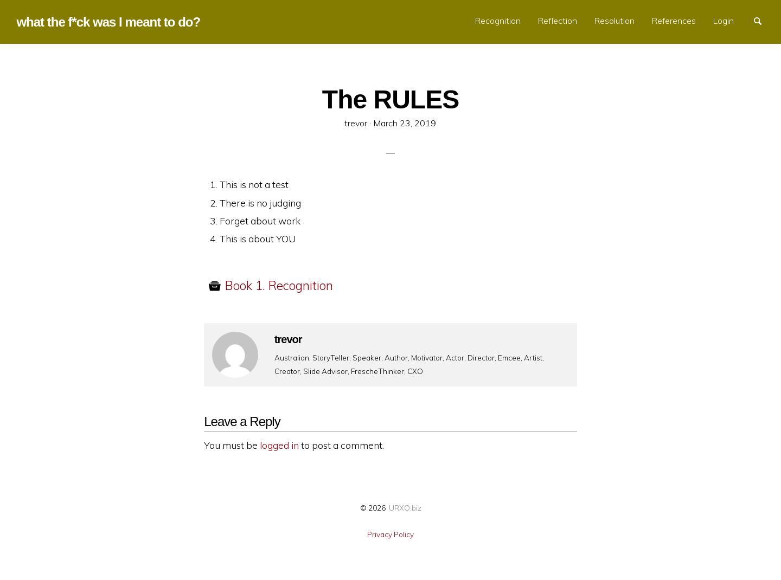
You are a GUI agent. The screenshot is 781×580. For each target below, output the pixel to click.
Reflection (557, 20)
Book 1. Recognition (279, 285)
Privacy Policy (390, 534)
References (674, 20)
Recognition (498, 20)
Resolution (614, 20)
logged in (279, 445)
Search (762, 20)
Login (723, 20)
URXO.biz (405, 507)
